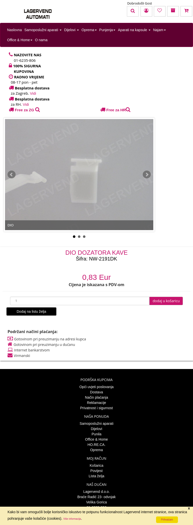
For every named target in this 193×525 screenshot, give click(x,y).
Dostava (96, 392)
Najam (159, 30)
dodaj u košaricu (166, 300)
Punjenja (107, 30)
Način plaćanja (96, 397)
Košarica (96, 465)
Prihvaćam (167, 519)
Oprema (89, 30)
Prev (12, 175)
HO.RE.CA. (96, 445)
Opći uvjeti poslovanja (96, 387)
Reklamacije (96, 403)
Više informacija (72, 518)
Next (147, 175)
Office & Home (19, 40)
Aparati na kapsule (134, 30)
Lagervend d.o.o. (96, 492)
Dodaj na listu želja (31, 311)
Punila (97, 434)
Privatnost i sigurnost (96, 408)
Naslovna (14, 30)
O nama (41, 40)
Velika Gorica (96, 502)
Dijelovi (71, 30)
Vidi (33, 93)
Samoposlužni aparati (43, 30)
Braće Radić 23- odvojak (96, 497)
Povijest (96, 471)
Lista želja (96, 476)
